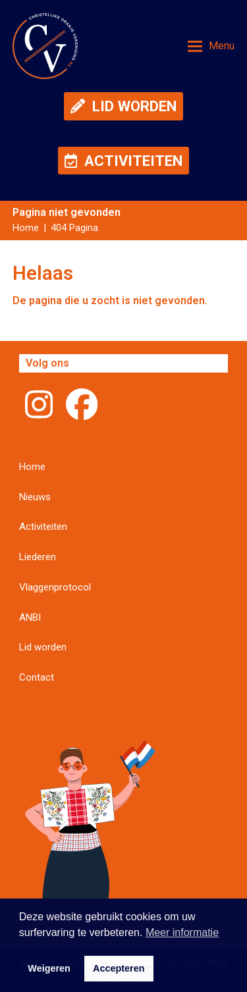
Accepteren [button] (118, 968)
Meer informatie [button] (182, 932)
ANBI (30, 617)
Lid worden (43, 647)
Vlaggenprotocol (55, 587)
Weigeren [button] (49, 968)
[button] (211, 46)
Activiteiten (43, 527)
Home (32, 467)
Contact (36, 677)
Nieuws (35, 497)
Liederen (37, 557)
